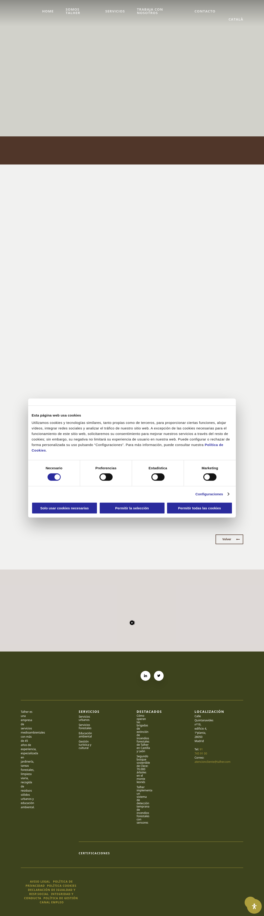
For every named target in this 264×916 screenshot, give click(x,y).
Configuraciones (209, 494)
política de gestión (60, 898)
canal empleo (52, 902)
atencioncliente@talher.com (213, 762)
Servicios (115, 11)
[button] (229, 539)
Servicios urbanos (84, 718)
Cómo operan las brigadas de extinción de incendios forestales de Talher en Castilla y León (143, 733)
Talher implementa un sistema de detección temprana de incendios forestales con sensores (143, 805)
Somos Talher (73, 11)
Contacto (205, 11)
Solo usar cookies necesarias (64, 508)
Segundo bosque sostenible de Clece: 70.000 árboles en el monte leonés (143, 769)
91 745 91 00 (201, 751)
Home (48, 11)
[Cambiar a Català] (235, 11)
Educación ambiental (85, 735)
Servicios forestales (85, 726)
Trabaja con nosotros (150, 11)
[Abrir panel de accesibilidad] (254, 906)
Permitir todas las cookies (199, 508)
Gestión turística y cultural (85, 745)
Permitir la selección (132, 508)
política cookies (61, 886)
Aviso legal (40, 882)
